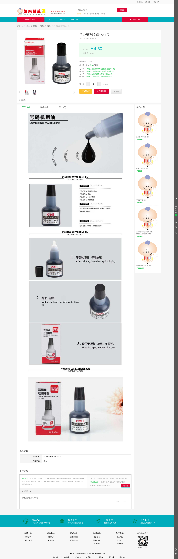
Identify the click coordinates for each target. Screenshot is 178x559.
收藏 (116, 91)
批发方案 (111, 557)
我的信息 (157, 2)
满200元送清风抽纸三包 (103, 74)
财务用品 (34, 26)
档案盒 (97, 14)
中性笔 (103, 14)
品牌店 (62, 19)
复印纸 (86, 14)
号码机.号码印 (44, 26)
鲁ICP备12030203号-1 (99, 553)
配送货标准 (74, 540)
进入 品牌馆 (92, 65)
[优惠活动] (90, 69)
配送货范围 (74, 537)
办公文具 (25, 26)
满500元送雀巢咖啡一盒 (103, 76)
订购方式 (28, 537)
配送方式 (122, 557)
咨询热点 (78, 557)
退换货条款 (97, 540)
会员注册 (147, 2)
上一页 (116, 501)
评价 (62, 107)
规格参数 (44, 107)
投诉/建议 (97, 537)
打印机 (92, 14)
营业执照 (120, 543)
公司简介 (100, 557)
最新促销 (74, 19)
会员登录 (140, 2)
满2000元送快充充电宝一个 (104, 71)
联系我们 (97, 543)
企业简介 (120, 540)
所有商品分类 (34, 19)
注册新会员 (28, 540)
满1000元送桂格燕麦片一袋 (104, 69)
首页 (50, 19)
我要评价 (126, 486)
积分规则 (51, 537)
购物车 (135, 19)
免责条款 (56, 557)
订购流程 (51, 540)
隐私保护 (67, 557)
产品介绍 (26, 107)
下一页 (125, 501)
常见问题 (120, 537)
